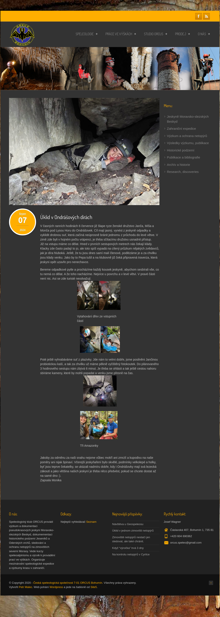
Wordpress (56, 587)
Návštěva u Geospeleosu (127, 524)
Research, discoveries (183, 172)
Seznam (91, 521)
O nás (204, 34)
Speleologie (87, 34)
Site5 (93, 587)
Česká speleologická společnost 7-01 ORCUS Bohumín (67, 582)
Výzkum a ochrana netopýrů (187, 136)
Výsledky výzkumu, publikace (188, 143)
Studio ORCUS (155, 34)
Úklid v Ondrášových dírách (66, 217)
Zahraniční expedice (181, 128)
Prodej (182, 34)
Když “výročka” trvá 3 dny (128, 548)
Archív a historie (178, 164)
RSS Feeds (206, 16)
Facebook (198, 16)
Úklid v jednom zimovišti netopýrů (133, 530)
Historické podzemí (180, 150)
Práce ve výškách (120, 34)
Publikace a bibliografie (183, 157)
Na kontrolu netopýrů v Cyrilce (131, 554)
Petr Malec (25, 587)
